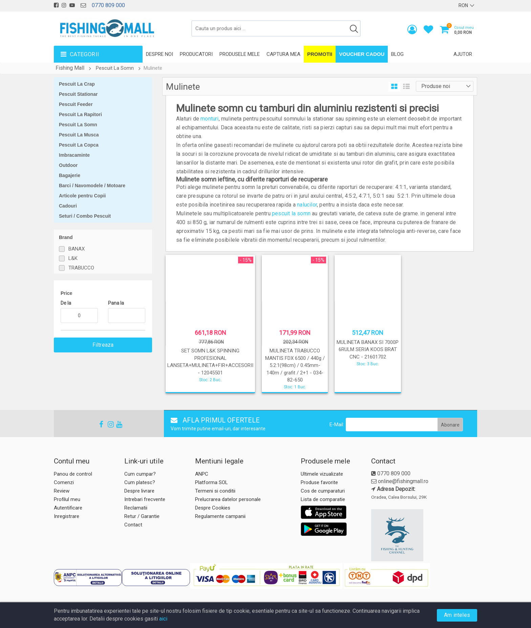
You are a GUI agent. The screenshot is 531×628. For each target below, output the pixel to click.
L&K (73, 258)
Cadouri (68, 206)
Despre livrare (139, 491)
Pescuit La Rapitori (80, 114)
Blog (397, 54)
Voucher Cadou (361, 54)
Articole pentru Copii (82, 195)
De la (66, 303)
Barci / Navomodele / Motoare (92, 185)
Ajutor (462, 54)
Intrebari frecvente (144, 499)
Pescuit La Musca (79, 134)
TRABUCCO (81, 268)
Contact (133, 525)
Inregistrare (66, 516)
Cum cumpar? (140, 474)
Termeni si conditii (215, 491)
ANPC (201, 474)
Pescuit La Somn (115, 68)
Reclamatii (135, 508)
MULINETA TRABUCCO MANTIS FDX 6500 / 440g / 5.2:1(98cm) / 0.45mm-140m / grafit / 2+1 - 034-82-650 (295, 365)
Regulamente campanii (220, 516)
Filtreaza (103, 345)
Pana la (116, 303)
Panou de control (73, 474)
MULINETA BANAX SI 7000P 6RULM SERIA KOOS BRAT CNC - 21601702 (368, 349)
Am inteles (457, 615)
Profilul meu (67, 499)
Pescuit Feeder (76, 104)
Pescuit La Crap (77, 84)
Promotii (319, 54)
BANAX (76, 249)
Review (61, 491)
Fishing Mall (70, 68)
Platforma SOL (211, 482)
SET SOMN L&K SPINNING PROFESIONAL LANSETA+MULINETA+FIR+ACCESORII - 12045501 (210, 361)
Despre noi (159, 54)
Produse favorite (319, 482)
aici (163, 618)
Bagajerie (69, 175)
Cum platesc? (139, 482)
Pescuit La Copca (79, 145)
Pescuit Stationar (78, 94)
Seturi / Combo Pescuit (85, 216)
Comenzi (64, 482)
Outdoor (68, 165)
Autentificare (68, 508)
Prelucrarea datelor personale (228, 499)
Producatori (196, 54)
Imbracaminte (74, 155)
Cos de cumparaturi (323, 491)
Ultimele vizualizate (322, 474)
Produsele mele (239, 54)
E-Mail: (337, 424)
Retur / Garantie (142, 516)
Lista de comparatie (323, 499)
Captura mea (283, 54)
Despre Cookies (212, 508)
